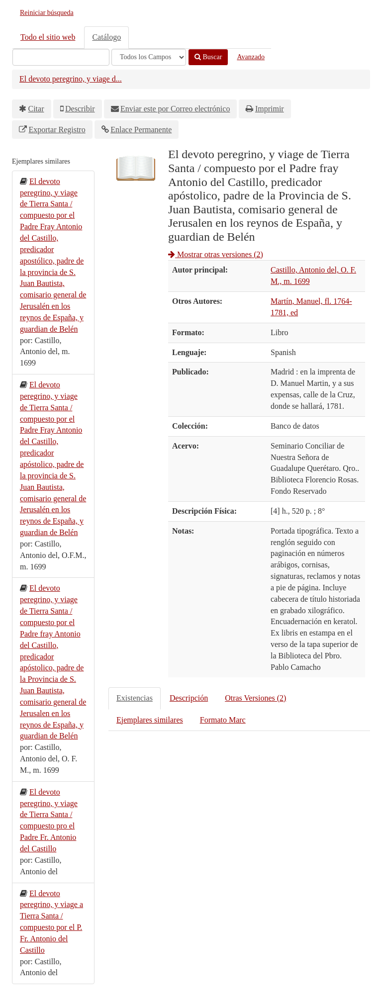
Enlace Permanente (141, 129)
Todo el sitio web (47, 37)
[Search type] (148, 57)
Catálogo (106, 37)
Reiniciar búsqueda (47, 12)
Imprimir (269, 108)
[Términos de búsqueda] (60, 57)
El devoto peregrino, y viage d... (70, 79)
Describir (80, 108)
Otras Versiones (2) (255, 698)
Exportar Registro (57, 129)
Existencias (134, 698)
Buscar (208, 57)
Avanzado (251, 57)
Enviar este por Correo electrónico (175, 108)
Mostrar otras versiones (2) (215, 254)
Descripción (189, 698)
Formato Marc (223, 720)
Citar (36, 108)
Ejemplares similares (149, 720)
